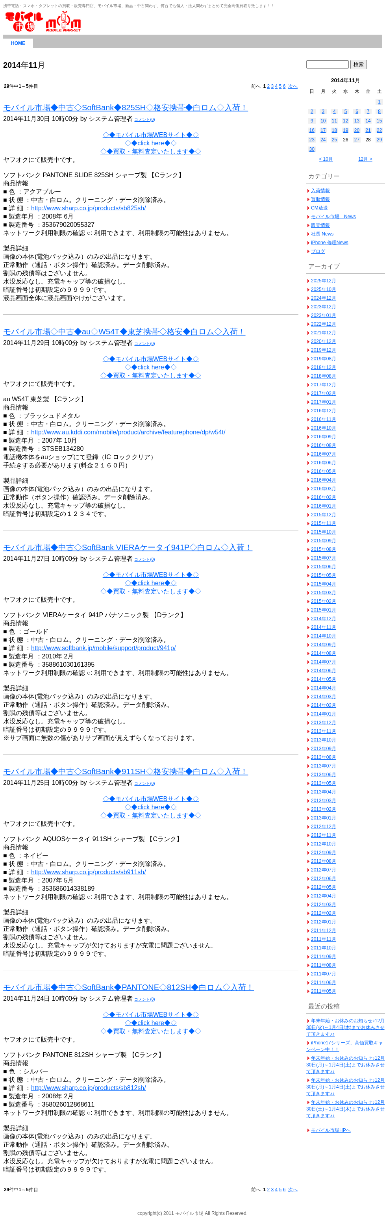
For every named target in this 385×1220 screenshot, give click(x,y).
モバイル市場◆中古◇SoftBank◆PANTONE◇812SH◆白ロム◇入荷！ (128, 987)
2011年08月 (323, 965)
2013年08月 (323, 757)
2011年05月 (323, 991)
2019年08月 (323, 359)
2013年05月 (323, 783)
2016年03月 (323, 488)
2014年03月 (323, 696)
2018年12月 (323, 367)
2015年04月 (323, 584)
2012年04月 (323, 896)
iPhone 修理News (329, 242)
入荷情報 (320, 190)
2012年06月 (323, 878)
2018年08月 (323, 376)
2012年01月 (323, 922)
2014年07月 (323, 662)
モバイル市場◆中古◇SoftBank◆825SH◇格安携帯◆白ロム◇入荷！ (125, 107)
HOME (18, 43)
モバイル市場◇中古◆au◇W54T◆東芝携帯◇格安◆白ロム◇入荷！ (124, 331)
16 (312, 130)
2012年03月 (323, 904)
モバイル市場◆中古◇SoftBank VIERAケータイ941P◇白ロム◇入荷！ (127, 547)
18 (334, 130)
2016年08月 (323, 445)
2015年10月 (323, 532)
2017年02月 (323, 393)
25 (334, 140)
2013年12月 (323, 722)
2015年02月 (323, 601)
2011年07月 (323, 974)
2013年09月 (323, 748)
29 (379, 140)
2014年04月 (323, 688)
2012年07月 (323, 870)
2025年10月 (323, 289)
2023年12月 (323, 307)
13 (356, 121)
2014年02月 (323, 705)
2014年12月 (323, 618)
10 (323, 121)
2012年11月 (323, 835)
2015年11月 (323, 523)
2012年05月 (323, 887)
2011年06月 (323, 982)
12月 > (365, 159)
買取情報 (320, 199)
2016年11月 (323, 419)
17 (323, 130)
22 (379, 130)
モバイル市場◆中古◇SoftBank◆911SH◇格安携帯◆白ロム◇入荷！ (125, 771)
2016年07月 (323, 454)
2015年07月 (323, 558)
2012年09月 (323, 852)
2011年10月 (323, 948)
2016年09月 (323, 436)
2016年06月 (323, 462)
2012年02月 (323, 913)
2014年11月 (323, 627)
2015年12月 (323, 514)
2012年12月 (323, 826)
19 (345, 130)
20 (356, 130)
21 (367, 130)
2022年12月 (323, 324)
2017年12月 (323, 385)
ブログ (318, 251)
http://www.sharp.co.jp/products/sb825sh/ (88, 208)
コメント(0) (144, 119)
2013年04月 (323, 792)
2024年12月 (323, 298)
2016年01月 (323, 506)
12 (345, 121)
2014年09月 (323, 644)
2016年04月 (323, 480)
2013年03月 (323, 800)
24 (323, 140)
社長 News (322, 234)
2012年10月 (323, 844)
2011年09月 (323, 956)
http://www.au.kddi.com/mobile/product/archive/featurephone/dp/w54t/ (128, 432)
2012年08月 (323, 861)
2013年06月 (323, 774)
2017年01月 (323, 402)
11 (334, 121)
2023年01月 (323, 315)
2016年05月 (323, 471)
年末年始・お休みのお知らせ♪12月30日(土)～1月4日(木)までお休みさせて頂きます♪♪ (345, 1108)
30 (312, 149)
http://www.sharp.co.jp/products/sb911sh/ (88, 872)
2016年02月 (323, 497)
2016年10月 (323, 428)
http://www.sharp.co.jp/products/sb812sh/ (88, 1088)
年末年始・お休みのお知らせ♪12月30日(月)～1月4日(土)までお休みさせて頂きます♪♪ (345, 1064)
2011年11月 (323, 939)
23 (312, 140)
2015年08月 (323, 549)
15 (379, 121)
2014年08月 (323, 653)
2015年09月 (323, 540)
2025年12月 (323, 281)
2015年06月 (323, 566)
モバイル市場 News (333, 216)
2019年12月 (323, 350)
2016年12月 (323, 410)
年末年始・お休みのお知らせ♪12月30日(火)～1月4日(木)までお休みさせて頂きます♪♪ (345, 1027)
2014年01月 (323, 714)
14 (367, 121)
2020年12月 (323, 341)
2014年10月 (323, 636)
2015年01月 (323, 610)
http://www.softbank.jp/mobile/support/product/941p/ (103, 648)
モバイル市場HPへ (331, 1130)
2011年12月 (323, 930)
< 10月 (326, 159)
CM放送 (319, 208)
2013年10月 (323, 740)
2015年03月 (323, 592)
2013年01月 (323, 818)
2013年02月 (323, 809)
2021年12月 (323, 333)
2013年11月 (323, 731)
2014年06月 (323, 670)
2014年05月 (323, 679)
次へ (293, 86)
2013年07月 (323, 766)
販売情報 (320, 225)
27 (356, 140)
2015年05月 (323, 575)
